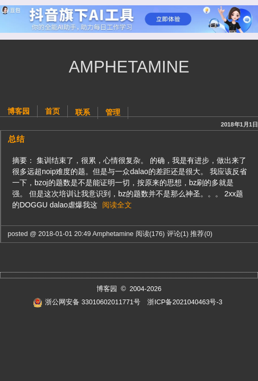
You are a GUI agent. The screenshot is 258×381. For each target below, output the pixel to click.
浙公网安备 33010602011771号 (86, 302)
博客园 (18, 111)
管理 (112, 112)
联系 (82, 112)
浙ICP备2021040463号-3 (184, 302)
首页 (52, 111)
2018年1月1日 (239, 124)
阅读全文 (117, 205)
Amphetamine (129, 67)
